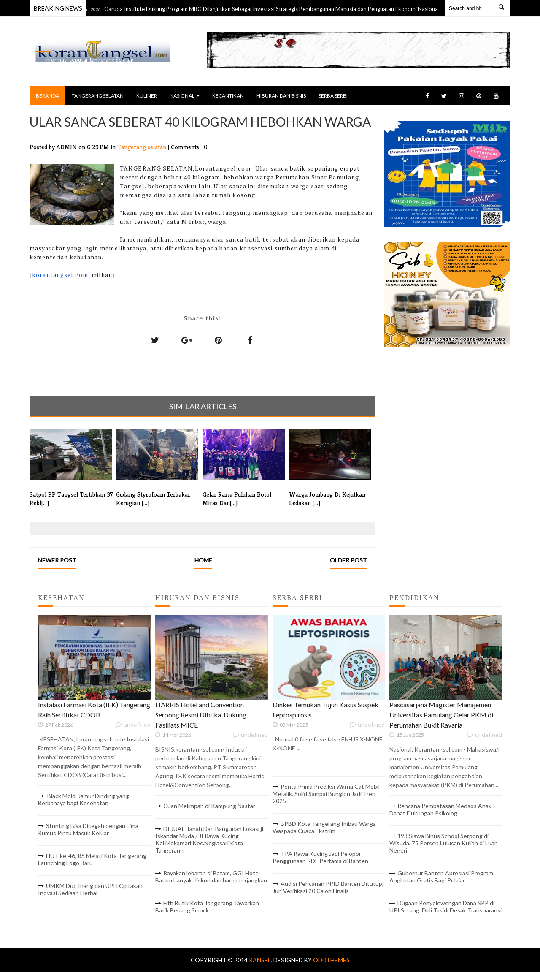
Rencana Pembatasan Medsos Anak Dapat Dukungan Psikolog (440, 809)
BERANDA (47, 95)
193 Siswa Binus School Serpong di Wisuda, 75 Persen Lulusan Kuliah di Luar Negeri (443, 843)
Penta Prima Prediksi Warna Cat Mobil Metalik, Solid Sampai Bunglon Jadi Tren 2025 (326, 793)
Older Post (348, 560)
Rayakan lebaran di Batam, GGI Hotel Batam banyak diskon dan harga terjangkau (211, 876)
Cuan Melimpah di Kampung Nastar (209, 805)
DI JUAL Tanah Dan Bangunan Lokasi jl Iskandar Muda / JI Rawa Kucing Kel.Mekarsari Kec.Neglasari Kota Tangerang (209, 839)
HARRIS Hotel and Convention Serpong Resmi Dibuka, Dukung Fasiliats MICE (200, 714)
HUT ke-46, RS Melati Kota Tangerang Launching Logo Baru (92, 859)
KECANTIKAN (228, 95)
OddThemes (331, 960)
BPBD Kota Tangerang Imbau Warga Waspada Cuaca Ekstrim (324, 827)
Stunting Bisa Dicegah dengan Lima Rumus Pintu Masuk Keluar (88, 829)
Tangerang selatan (142, 147)
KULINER (146, 95)
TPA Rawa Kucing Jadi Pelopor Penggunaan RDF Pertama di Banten (320, 857)
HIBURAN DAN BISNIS (281, 95)
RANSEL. (261, 960)
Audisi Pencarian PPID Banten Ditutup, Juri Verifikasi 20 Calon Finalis (328, 887)
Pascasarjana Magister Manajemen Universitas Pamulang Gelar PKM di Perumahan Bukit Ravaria (441, 714)
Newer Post (57, 560)
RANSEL (48, 42)
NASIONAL (185, 95)
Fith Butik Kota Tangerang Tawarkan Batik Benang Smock (207, 906)
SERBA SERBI (333, 95)
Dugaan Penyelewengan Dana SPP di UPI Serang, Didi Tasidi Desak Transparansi (445, 906)
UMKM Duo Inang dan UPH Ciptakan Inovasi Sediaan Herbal (90, 889)
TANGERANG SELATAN (98, 95)
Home (203, 560)
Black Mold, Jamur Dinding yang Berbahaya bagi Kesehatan (83, 799)
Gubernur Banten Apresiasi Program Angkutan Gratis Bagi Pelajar (441, 876)
